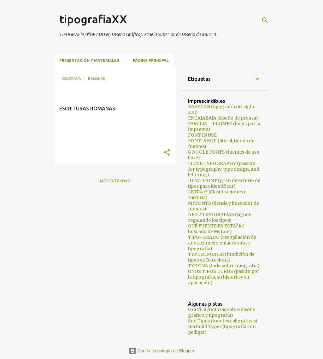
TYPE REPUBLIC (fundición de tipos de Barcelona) (221, 257)
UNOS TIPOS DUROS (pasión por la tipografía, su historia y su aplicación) (223, 276)
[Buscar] (265, 20)
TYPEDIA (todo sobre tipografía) (224, 265)
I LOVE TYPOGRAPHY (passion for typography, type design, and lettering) (223, 169)
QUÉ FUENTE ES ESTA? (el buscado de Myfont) (216, 228)
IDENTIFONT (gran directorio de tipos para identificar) (224, 183)
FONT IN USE (202, 135)
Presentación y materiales (89, 60)
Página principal (151, 60)
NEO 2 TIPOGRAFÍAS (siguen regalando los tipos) (220, 217)
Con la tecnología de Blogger (161, 350)
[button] (167, 153)
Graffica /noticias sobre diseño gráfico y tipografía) (221, 312)
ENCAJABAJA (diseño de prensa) (223, 118)
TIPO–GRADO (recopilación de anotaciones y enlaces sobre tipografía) (222, 242)
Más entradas (115, 181)
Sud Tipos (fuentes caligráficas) (222, 321)
